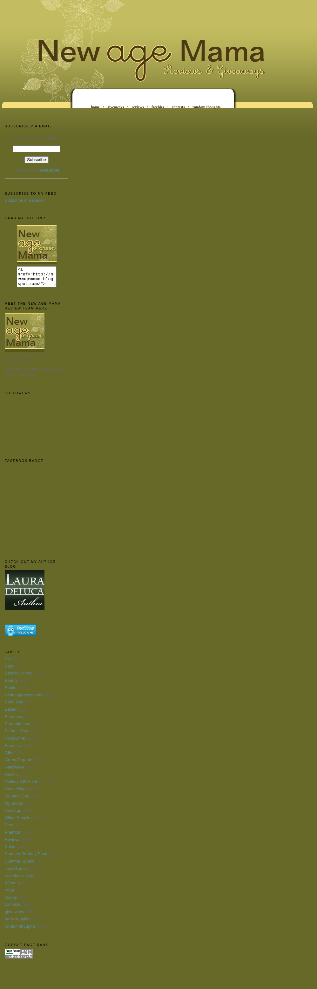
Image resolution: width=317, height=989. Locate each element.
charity (11, 901)
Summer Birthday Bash (26, 857)
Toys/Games (16, 872)
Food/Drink (15, 742)
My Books (14, 807)
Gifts (9, 756)
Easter (11, 713)
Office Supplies (18, 821)
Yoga (9, 893)
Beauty (11, 684)
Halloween (14, 771)
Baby (9, 669)
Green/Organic (18, 763)
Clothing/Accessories (24, 698)
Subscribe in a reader (24, 200)
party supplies (17, 922)
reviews (138, 107)
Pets (9, 828)
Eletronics (14, 720)
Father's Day (16, 734)
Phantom (13, 836)
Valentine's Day (19, 879)
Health (11, 778)
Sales (10, 850)
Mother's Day (17, 799)
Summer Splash (19, 865)
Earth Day (14, 705)
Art (7, 662)
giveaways (115, 107)
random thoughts (206, 107)
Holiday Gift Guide (21, 785)
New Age (13, 814)
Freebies (13, 749)
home (95, 107)
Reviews (12, 843)
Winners (12, 886)
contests (178, 107)
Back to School (18, 676)
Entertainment (17, 727)
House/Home (17, 792)
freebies (158, 107)
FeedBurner (49, 170)
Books (10, 691)
